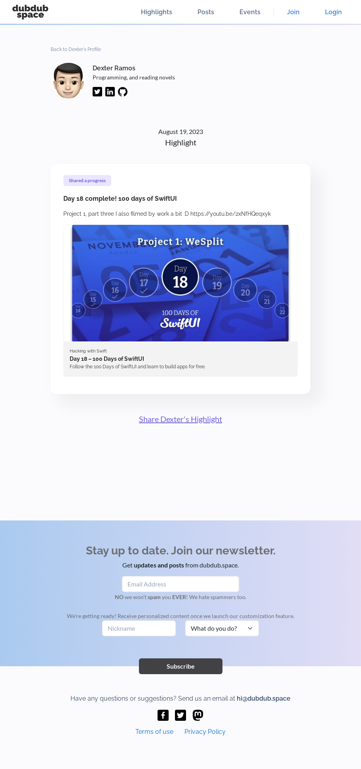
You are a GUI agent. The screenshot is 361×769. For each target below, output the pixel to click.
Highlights (156, 12)
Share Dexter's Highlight (180, 419)
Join (293, 12)
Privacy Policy (205, 731)
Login (333, 12)
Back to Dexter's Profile (76, 49)
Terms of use (154, 731)
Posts (206, 12)
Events (249, 12)
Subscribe (181, 666)
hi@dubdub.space (264, 698)
